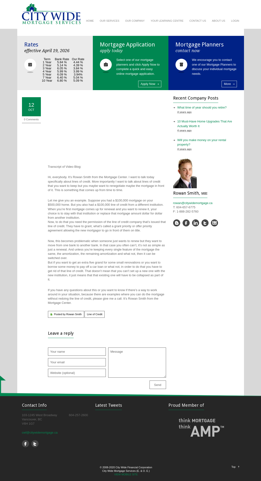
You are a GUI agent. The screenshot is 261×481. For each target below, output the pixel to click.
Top (233, 466)
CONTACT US (197, 20)
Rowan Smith (73, 314)
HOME (90, 20)
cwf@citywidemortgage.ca (40, 432)
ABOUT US (218, 20)
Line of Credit (94, 314)
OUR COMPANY (135, 20)
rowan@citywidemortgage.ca (193, 203)
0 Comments (31, 119)
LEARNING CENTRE (166, 20)
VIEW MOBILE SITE (126, 474)
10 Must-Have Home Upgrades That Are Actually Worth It (204, 124)
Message (137, 362)
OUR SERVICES (109, 20)
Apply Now (148, 84)
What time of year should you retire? (202, 107)
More (227, 84)
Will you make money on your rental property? (201, 142)
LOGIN (235, 20)
